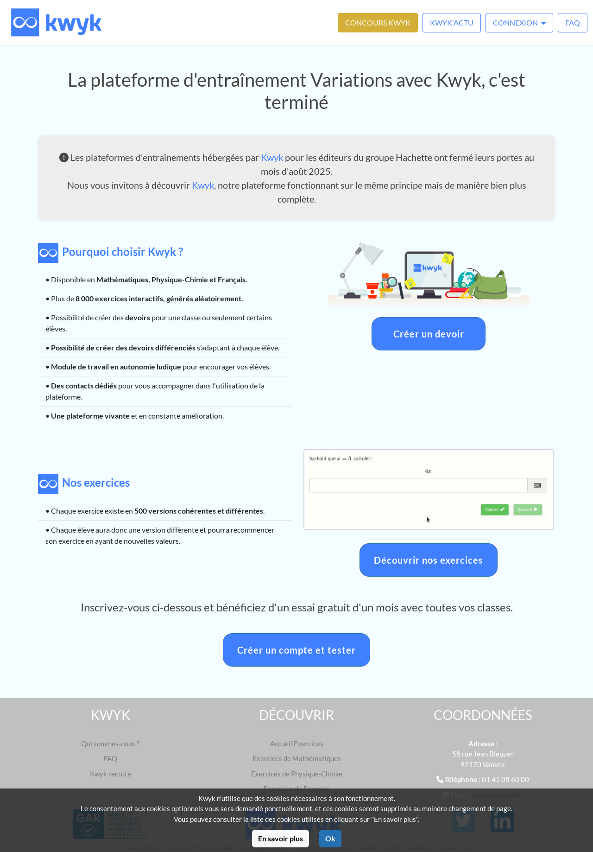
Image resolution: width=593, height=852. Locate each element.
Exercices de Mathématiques (296, 758)
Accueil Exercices (296, 743)
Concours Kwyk (377, 22)
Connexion (519, 22)
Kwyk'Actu (451, 22)
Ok (330, 838)
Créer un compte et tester (296, 649)
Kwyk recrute (110, 773)
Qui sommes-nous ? (110, 743)
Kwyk (272, 157)
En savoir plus (280, 838)
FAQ (572, 22)
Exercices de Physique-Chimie (296, 773)
